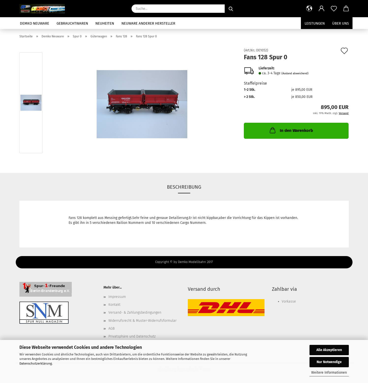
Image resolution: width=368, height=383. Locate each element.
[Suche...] (231, 8)
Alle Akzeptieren (329, 350)
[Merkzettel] (334, 8)
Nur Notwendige (329, 362)
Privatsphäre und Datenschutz (132, 336)
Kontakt (114, 305)
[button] (309, 8)
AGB (111, 328)
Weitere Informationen (329, 372)
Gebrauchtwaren (72, 23)
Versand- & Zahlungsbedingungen (134, 312)
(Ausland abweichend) (295, 73)
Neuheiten (104, 23)
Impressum (117, 297)
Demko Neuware (34, 23)
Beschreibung (184, 187)
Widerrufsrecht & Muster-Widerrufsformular (142, 321)
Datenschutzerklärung (35, 363)
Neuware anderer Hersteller (148, 23)
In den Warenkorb (291, 130)
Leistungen (315, 23)
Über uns (340, 23)
